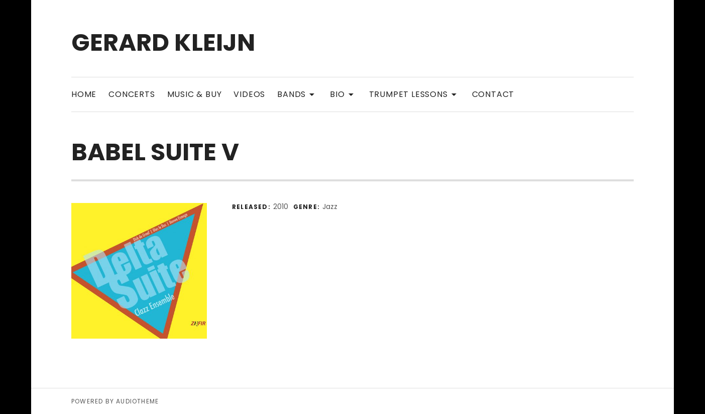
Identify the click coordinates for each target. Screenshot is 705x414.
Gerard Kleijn (163, 42)
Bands (297, 93)
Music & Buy (194, 94)
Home (83, 94)
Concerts (131, 94)
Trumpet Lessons (414, 93)
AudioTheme (137, 401)
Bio (343, 93)
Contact (493, 94)
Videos (249, 94)
